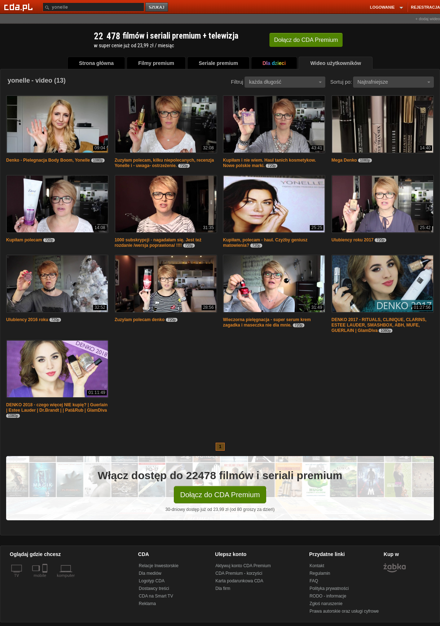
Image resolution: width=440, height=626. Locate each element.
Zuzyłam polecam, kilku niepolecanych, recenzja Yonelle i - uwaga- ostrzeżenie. (164, 163)
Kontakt (316, 565)
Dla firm (222, 588)
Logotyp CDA (151, 580)
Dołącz (306, 40)
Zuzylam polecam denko (140, 319)
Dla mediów (150, 573)
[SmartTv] (45, 579)
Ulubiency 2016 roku (27, 319)
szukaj (157, 7)
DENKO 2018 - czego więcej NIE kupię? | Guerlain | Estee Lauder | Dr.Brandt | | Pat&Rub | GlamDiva (56, 407)
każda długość (285, 82)
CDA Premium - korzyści (238, 573)
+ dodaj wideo (427, 19)
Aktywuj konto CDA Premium (242, 565)
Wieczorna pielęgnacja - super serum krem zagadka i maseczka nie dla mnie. (267, 322)
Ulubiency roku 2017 (352, 239)
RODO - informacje (327, 596)
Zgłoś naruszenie (325, 603)
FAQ (313, 580)
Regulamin (319, 573)
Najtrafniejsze (393, 82)
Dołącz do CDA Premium (220, 495)
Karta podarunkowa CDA (239, 580)
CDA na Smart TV (156, 596)
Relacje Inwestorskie (159, 565)
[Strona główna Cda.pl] (19, 7)
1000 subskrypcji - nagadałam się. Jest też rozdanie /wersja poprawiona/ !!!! (158, 242)
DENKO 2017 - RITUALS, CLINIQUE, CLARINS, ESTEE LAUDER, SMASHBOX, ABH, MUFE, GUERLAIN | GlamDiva (378, 325)
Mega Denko (344, 160)
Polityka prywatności (329, 588)
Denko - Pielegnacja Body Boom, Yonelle (48, 160)
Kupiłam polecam (24, 239)
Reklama (147, 603)
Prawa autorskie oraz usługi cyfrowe (344, 611)
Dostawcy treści (154, 588)
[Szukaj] (93, 7)
